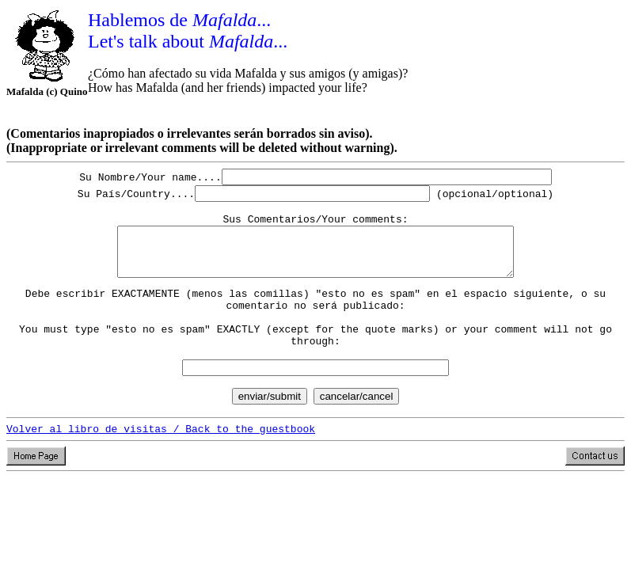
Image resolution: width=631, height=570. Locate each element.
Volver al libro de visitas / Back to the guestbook (160, 461)
